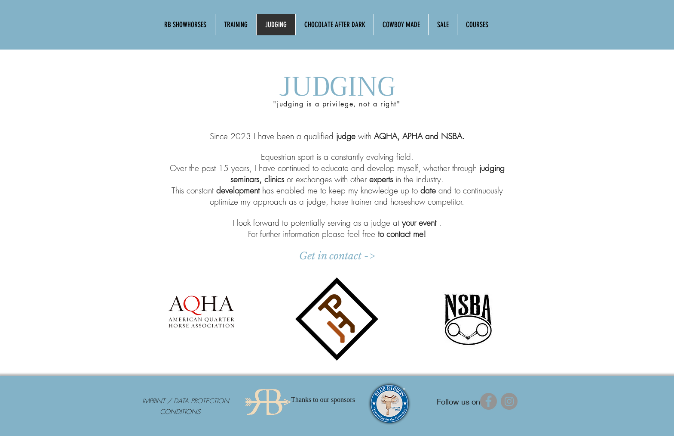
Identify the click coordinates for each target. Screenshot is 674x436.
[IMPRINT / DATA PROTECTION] (185, 401)
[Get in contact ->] (337, 256)
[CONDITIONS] (180, 411)
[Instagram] (509, 401)
